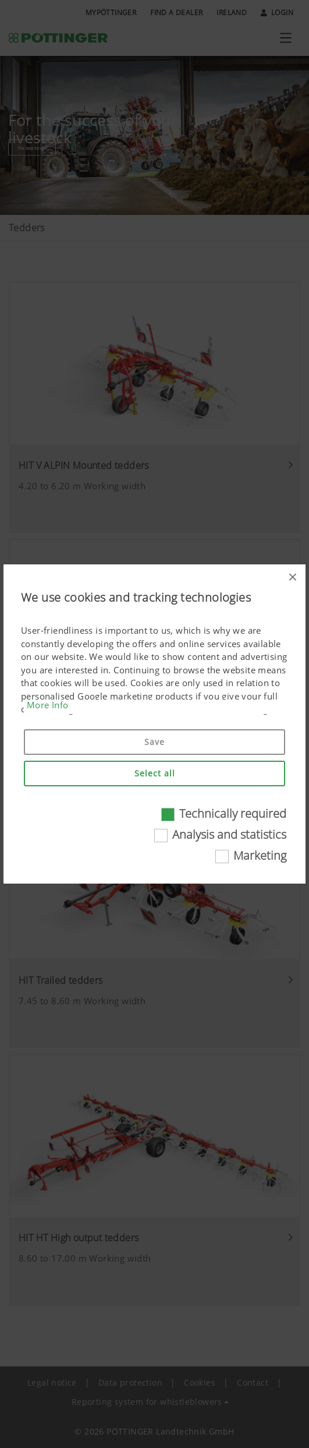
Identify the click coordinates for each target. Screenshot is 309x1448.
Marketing (259, 855)
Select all (154, 773)
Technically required (232, 813)
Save (154, 741)
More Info (48, 705)
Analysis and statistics (229, 834)
